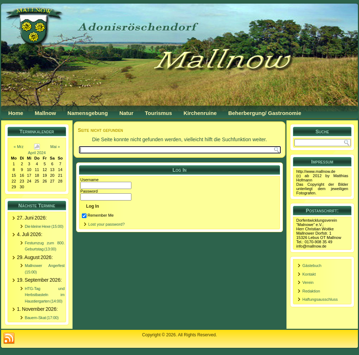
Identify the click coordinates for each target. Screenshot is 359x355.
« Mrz (19, 146)
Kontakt (309, 274)
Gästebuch (311, 265)
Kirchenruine (200, 113)
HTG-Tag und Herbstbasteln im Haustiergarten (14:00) (45, 294)
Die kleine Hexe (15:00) (44, 226)
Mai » (55, 146)
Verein (307, 282)
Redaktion (311, 291)
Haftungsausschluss (319, 299)
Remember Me (98, 215)
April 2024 (37, 153)
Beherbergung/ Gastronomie (264, 113)
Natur (126, 113)
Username (89, 180)
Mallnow (45, 113)
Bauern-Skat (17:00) (42, 317)
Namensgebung (87, 113)
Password (89, 191)
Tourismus (158, 113)
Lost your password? (106, 224)
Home (15, 113)
